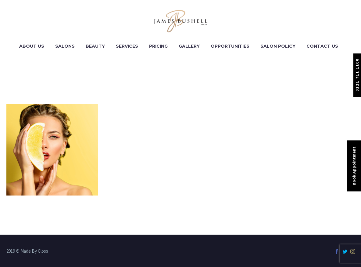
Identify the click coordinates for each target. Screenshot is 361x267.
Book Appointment (354, 166)
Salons (65, 46)
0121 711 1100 (357, 75)
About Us (31, 46)
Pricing (158, 46)
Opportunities (230, 46)
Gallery (189, 46)
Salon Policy (277, 46)
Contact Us (322, 46)
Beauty (95, 46)
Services (127, 46)
